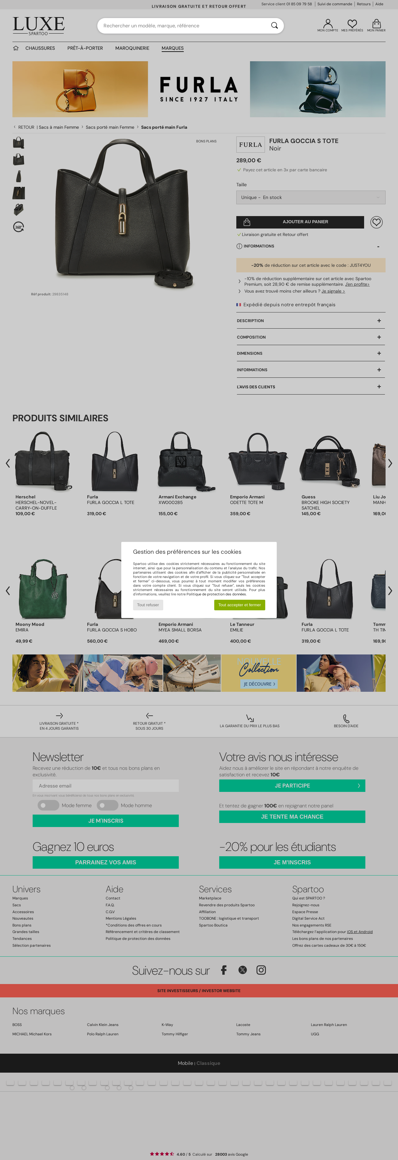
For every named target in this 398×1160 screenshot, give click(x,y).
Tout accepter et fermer (239, 605)
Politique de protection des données (216, 594)
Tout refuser (148, 605)
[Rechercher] (274, 26)
